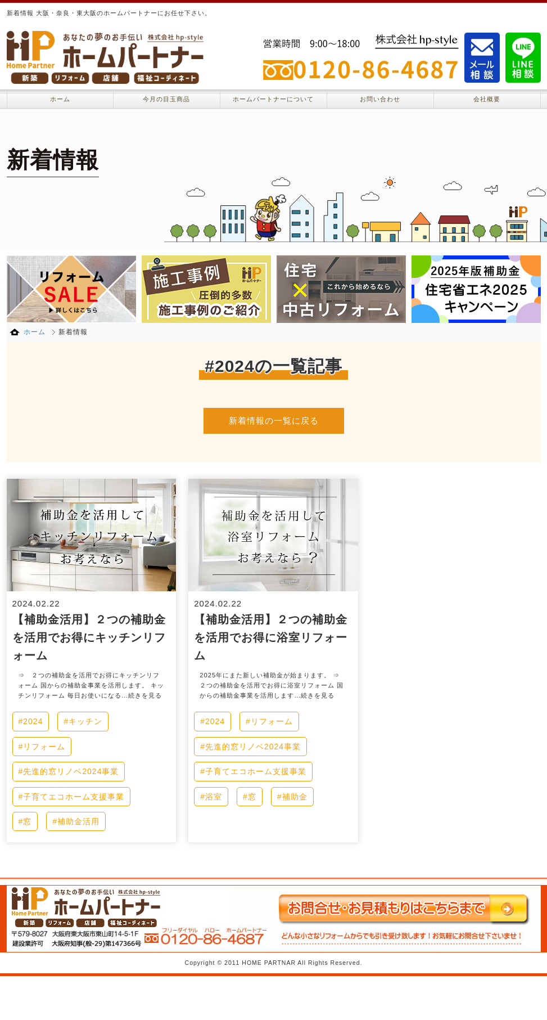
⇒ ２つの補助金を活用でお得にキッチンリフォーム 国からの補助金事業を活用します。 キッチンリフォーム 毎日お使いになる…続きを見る (91, 685)
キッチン (85, 721)
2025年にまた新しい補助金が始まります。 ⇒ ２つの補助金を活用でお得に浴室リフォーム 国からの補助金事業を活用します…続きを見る (273, 685)
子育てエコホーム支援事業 (73, 796)
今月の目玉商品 (166, 99)
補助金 (295, 796)
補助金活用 (78, 821)
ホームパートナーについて (273, 99)
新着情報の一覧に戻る (274, 420)
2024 (33, 721)
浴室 (213, 796)
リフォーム (44, 746)
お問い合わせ (380, 99)
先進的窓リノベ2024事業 (71, 771)
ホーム (60, 99)
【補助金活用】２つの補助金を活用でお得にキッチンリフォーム (89, 637)
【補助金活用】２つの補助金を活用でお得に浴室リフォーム (270, 637)
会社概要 (486, 99)
